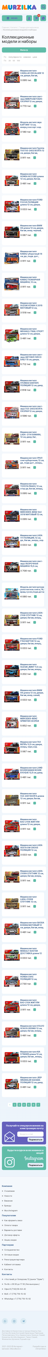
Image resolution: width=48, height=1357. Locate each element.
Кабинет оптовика (12, 1264)
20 (10, 61)
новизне (27, 57)
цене (35, 57)
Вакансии (8, 1201)
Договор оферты (12, 1235)
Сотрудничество (11, 1250)
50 (14, 61)
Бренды (7, 1206)
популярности (15, 57)
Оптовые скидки (11, 1255)
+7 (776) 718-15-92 (17, 1294)
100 (18, 61)
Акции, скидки (10, 1240)
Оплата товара (11, 1225)
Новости (8, 1196)
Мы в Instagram (11, 1210)
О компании (9, 1191)
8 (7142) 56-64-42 (18, 1289)
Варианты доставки (13, 1230)
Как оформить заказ (13, 1220)
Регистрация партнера (14, 1259)
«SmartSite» (40, 1349)
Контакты (8, 1269)
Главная (5, 27)
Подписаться (35, 1165)
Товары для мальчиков (29, 27)
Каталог (14, 27)
